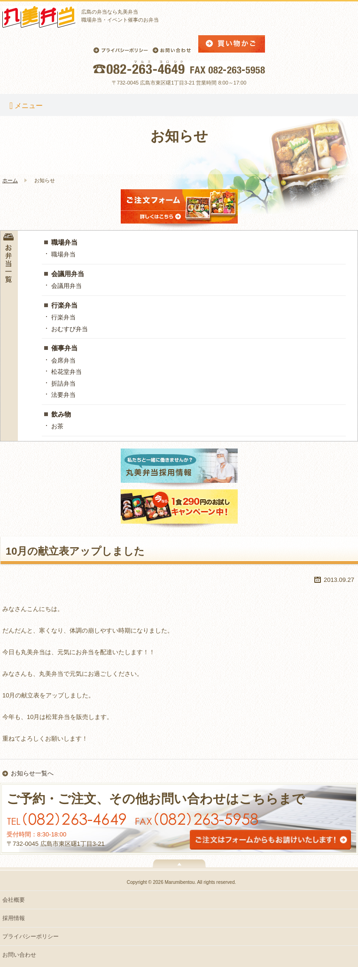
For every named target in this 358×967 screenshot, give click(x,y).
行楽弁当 (64, 305)
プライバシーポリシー (30, 936)
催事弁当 (64, 348)
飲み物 (61, 414)
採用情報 (13, 918)
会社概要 (13, 900)
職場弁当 (64, 242)
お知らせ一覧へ (32, 773)
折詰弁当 (63, 383)
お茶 (57, 426)
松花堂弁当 (66, 371)
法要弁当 (63, 394)
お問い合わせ (19, 955)
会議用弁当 (67, 274)
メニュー (26, 105)
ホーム (10, 180)
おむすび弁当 (69, 329)
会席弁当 (63, 360)
